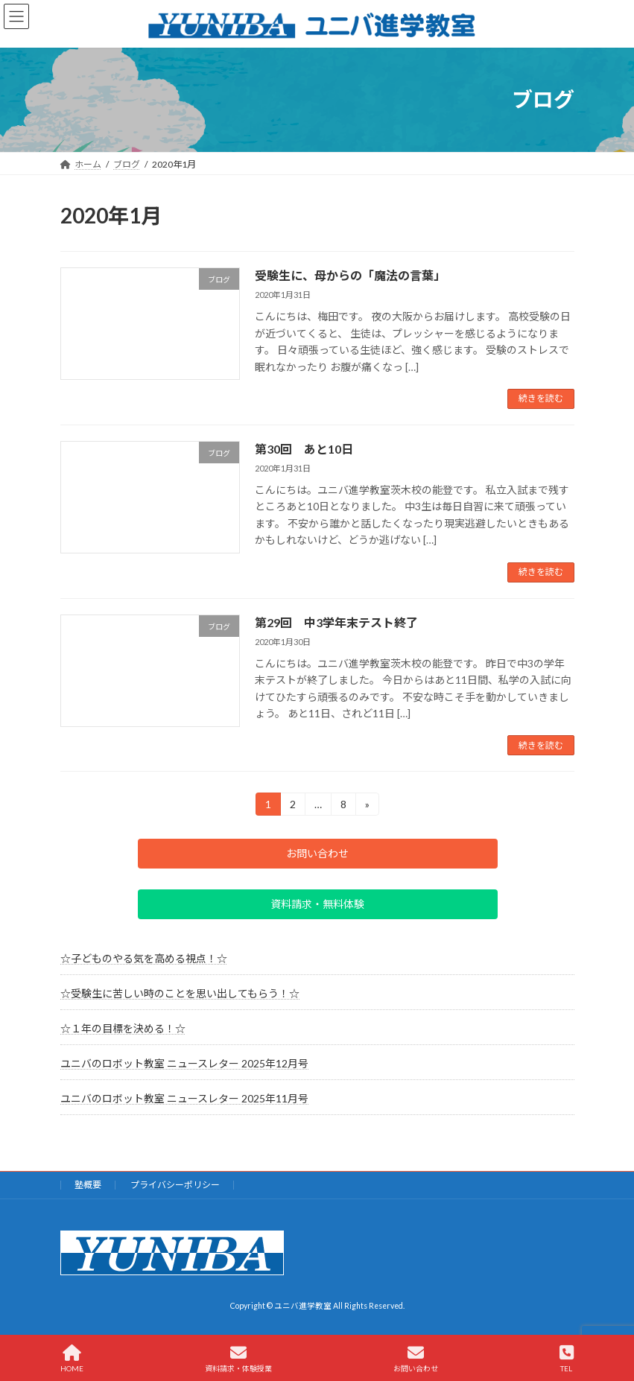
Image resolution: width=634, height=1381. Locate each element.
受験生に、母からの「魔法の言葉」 (350, 275)
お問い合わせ (415, 1359)
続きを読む (541, 398)
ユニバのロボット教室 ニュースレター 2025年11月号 (184, 1099)
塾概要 (88, 1184)
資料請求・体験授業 (238, 1359)
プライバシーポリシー (175, 1184)
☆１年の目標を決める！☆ (123, 1028)
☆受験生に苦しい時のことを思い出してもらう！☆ (179, 993)
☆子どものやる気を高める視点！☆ (143, 958)
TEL (566, 1359)
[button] (317, 854)
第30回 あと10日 (304, 449)
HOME (71, 1359)
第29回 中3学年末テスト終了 (336, 622)
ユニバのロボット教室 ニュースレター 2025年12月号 (184, 1063)
